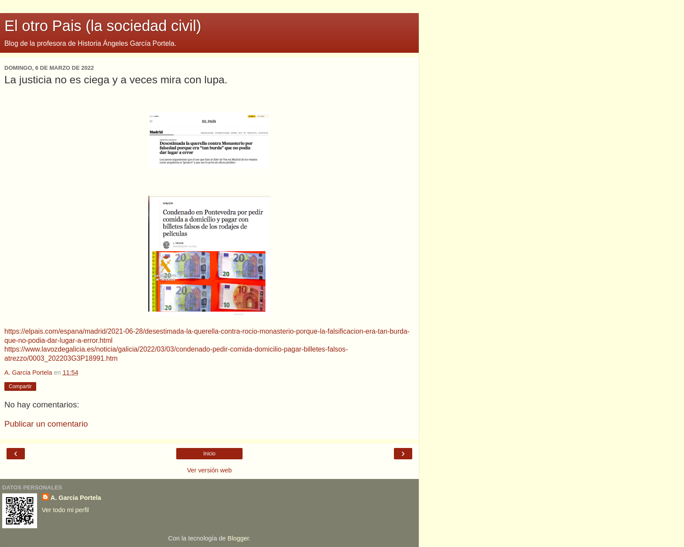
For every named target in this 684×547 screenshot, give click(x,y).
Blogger (238, 538)
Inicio (209, 454)
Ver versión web (209, 470)
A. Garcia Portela (76, 497)
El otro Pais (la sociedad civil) (102, 25)
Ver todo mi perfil (65, 509)
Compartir (20, 386)
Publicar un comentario (46, 423)
